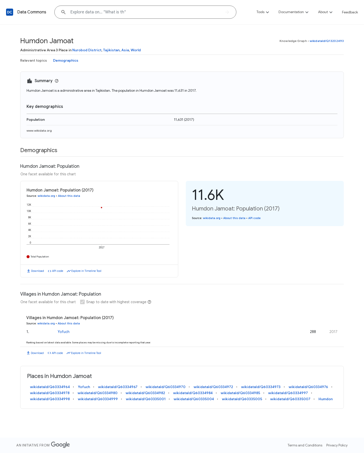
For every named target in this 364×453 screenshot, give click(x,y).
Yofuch (64, 331)
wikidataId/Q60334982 (145, 393)
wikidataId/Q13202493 (327, 41)
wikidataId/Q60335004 (194, 399)
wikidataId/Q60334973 (261, 387)
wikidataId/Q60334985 (240, 393)
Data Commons (31, 12)
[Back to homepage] (9, 12)
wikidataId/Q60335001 (146, 399)
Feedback (350, 12)
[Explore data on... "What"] (145, 12)
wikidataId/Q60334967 (118, 387)
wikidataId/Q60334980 (98, 393)
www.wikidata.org (39, 130)
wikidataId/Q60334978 (50, 393)
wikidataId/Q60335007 (290, 399)
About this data (69, 196)
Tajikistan (111, 50)
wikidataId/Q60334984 (193, 393)
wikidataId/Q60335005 (242, 399)
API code (57, 271)
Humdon (325, 399)
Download (37, 271)
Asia (125, 50)
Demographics (65, 60)
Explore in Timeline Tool (86, 271)
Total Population (40, 256)
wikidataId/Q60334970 (166, 387)
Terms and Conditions (305, 445)
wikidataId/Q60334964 (50, 387)
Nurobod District (86, 50)
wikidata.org (46, 196)
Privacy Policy (337, 445)
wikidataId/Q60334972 (213, 387)
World (136, 50)
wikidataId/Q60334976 (308, 387)
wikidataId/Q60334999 (98, 399)
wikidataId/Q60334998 (50, 399)
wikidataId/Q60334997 (288, 393)
